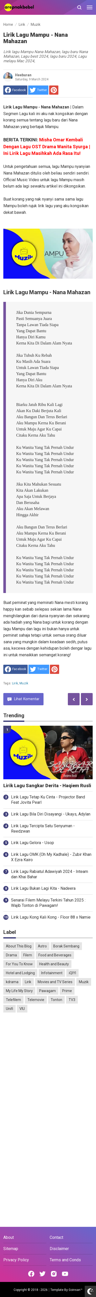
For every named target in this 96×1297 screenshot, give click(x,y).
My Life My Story (19, 991)
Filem (27, 955)
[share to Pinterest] (53, 90)
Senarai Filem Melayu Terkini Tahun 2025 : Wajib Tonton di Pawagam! (48, 903)
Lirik (15, 683)
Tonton (56, 1000)
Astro (42, 946)
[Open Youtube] (65, 1274)
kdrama (12, 982)
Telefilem (13, 1000)
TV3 (72, 1000)
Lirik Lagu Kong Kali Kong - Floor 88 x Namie (51, 917)
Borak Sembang (66, 946)
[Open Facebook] (31, 1274)
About (8, 1237)
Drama (11, 955)
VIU (22, 1009)
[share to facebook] (15, 90)
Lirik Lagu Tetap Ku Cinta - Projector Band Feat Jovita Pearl (48, 800)
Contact (56, 1237)
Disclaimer (59, 1248)
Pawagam (47, 991)
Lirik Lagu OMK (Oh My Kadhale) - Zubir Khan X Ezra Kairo (51, 857)
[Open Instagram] (54, 1274)
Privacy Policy (16, 1259)
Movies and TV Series (55, 982)
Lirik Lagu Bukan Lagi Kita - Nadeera (43, 888)
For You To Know (19, 964)
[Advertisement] (48, 1068)
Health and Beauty (54, 964)
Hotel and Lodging (20, 973)
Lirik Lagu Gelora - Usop (32, 842)
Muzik (23, 683)
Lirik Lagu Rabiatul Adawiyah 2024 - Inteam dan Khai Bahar (49, 874)
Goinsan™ (75, 1290)
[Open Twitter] (42, 1274)
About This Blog (18, 946)
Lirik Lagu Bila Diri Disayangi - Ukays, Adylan (50, 814)
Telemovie (35, 1000)
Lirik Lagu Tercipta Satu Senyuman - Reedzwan (43, 828)
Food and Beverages (54, 955)
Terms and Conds (65, 1259)
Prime (67, 991)
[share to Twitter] (38, 90)
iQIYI (72, 973)
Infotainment (51, 973)
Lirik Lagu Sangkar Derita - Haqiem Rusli (47, 785)
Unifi (9, 1009)
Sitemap (10, 1248)
